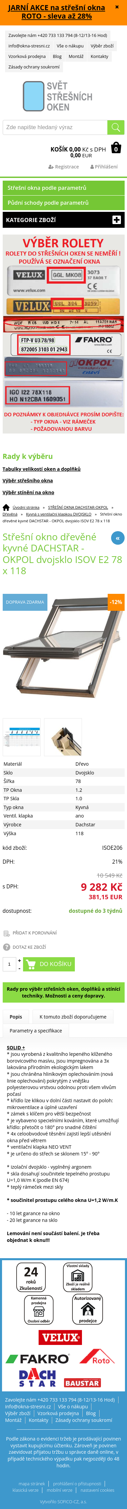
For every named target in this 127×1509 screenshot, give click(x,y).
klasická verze (26, 1490)
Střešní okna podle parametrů (47, 188)
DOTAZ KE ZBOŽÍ (29, 947)
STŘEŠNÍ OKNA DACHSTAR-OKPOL (78, 507)
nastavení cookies (97, 1490)
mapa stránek (32, 1484)
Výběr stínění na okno (29, 492)
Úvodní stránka (26, 507)
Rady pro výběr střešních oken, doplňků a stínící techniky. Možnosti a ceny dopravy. (63, 992)
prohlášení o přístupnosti (77, 1484)
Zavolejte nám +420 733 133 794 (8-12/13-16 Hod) (57, 35)
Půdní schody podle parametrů (48, 202)
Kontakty (99, 56)
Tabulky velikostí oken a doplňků (42, 469)
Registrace (63, 166)
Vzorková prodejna (27, 56)
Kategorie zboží (63, 219)
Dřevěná (10, 514)
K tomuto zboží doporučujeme (73, 1016)
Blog (57, 56)
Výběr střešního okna (28, 480)
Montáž (76, 56)
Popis (16, 1016)
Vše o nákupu (70, 46)
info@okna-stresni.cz (29, 46)
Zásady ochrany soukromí (34, 67)
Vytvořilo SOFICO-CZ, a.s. (63, 1502)
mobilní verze (59, 1490)
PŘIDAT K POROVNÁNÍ (35, 933)
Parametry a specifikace (36, 1030)
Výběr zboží (102, 46)
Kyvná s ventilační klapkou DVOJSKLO (58, 514)
